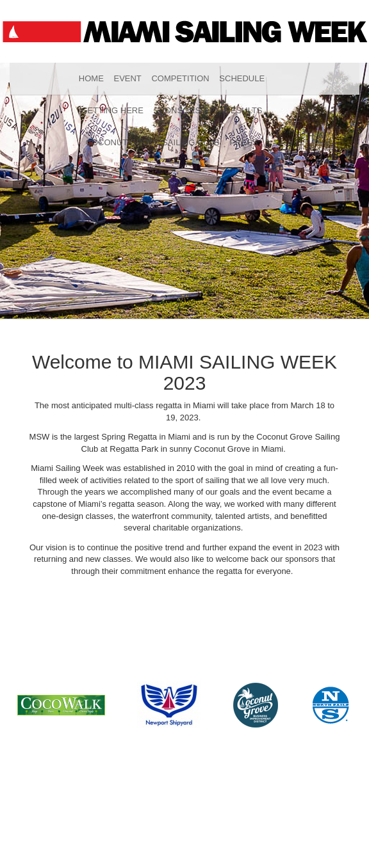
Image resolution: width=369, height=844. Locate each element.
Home (91, 78)
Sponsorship (184, 110)
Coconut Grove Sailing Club (153, 142)
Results (244, 110)
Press (243, 142)
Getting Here (112, 110)
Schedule (242, 78)
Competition (180, 78)
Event (127, 78)
